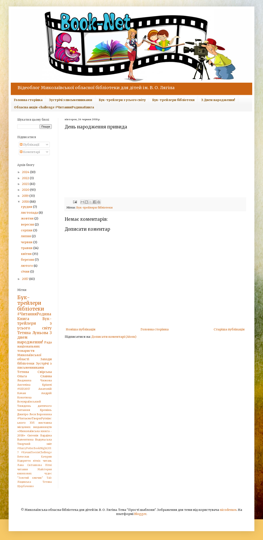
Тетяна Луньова (32, 332)
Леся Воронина (40, 414)
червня (27, 242)
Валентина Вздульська (34, 439)
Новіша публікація (80, 329)
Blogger (140, 514)
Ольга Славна (34, 376)
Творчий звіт (34, 443)
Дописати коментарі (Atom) (113, 337)
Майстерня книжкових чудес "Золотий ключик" (34, 473)
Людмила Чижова (34, 380)
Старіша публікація (229, 329)
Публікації (29, 145)
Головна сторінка (28, 100)
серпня (27, 230)
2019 (25, 196)
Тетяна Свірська (34, 372)
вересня (28, 224)
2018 (26, 202)
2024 (26, 172)
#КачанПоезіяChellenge (36, 452)
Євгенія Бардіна (39, 435)
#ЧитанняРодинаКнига (34, 316)
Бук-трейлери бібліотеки (173, 100)
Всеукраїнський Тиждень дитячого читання (34, 406)
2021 (26, 184)
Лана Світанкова (29, 465)
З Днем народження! (218, 100)
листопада (30, 213)
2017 (25, 279)
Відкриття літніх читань (34, 460)
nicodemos (228, 510)
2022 (26, 178)
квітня (26, 254)
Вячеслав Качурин (34, 456)
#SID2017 (23, 388)
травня (27, 248)
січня (25, 271)
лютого (27, 266)
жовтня (27, 218)
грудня (27, 207)
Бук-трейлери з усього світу (122, 100)
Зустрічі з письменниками (70, 100)
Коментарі (30, 152)
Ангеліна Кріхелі (34, 384)
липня (26, 236)
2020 (26, 190)
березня (28, 260)
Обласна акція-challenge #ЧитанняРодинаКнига (54, 107)
